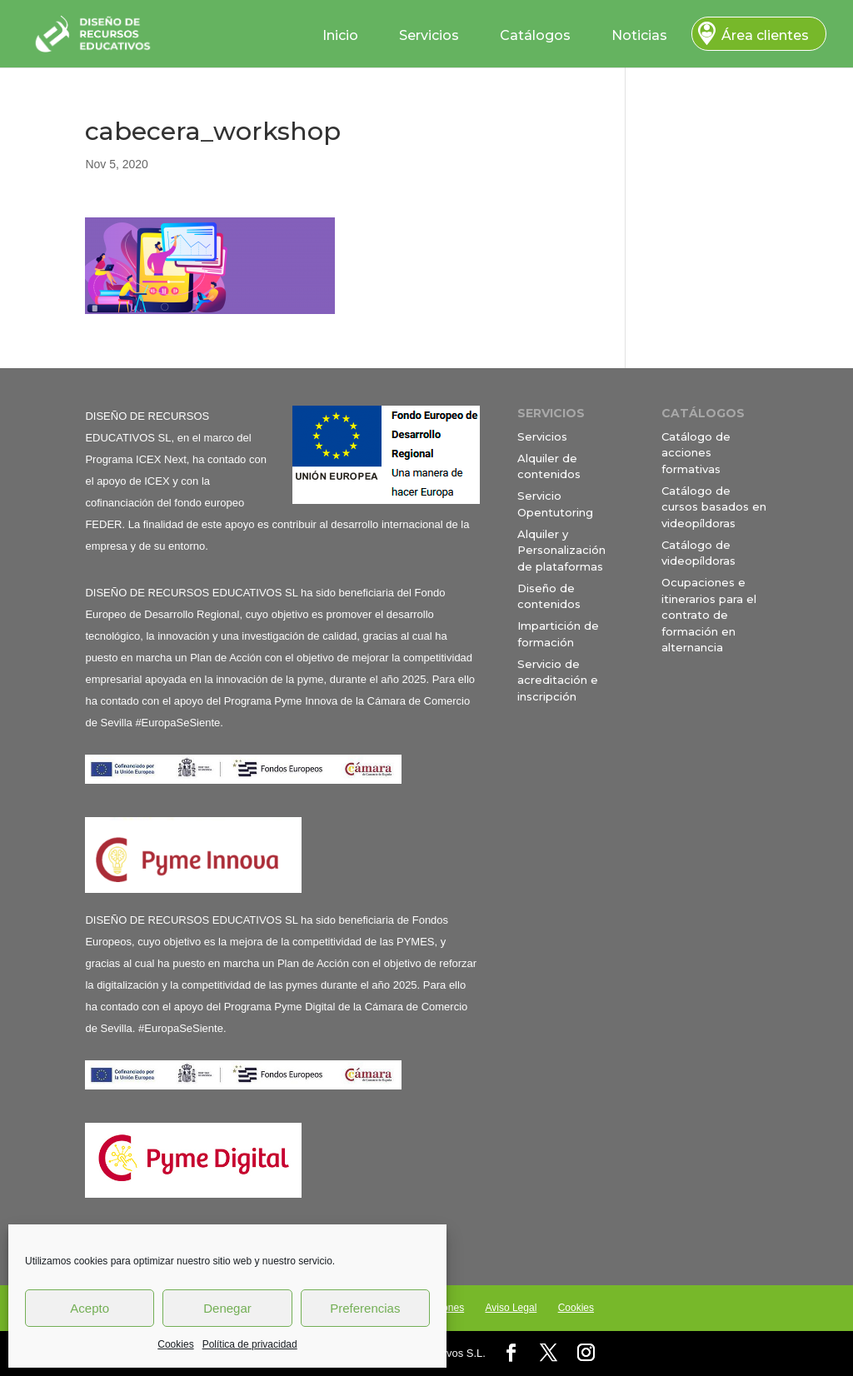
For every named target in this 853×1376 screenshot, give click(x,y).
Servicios (429, 35)
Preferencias (365, 1308)
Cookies (175, 1344)
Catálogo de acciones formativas (696, 453)
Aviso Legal (510, 1308)
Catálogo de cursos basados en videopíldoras (713, 507)
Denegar (227, 1308)
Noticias (639, 35)
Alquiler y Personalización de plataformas (561, 550)
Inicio (340, 35)
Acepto (89, 1308)
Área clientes (765, 35)
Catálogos (535, 35)
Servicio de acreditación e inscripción (557, 680)
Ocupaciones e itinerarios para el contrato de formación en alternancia (708, 615)
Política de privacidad (249, 1344)
